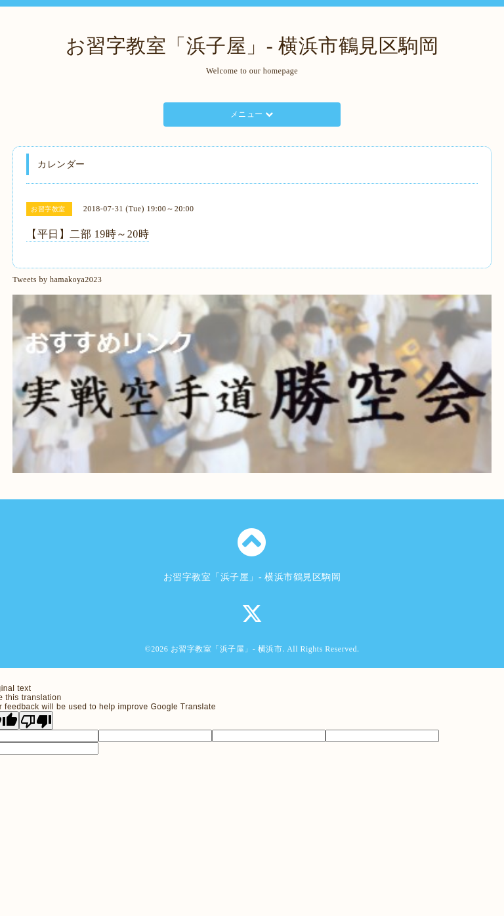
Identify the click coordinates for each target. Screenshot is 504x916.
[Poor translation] (36, 720)
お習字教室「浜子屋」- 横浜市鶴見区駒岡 (252, 45)
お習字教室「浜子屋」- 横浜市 (227, 649)
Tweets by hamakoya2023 (57, 279)
